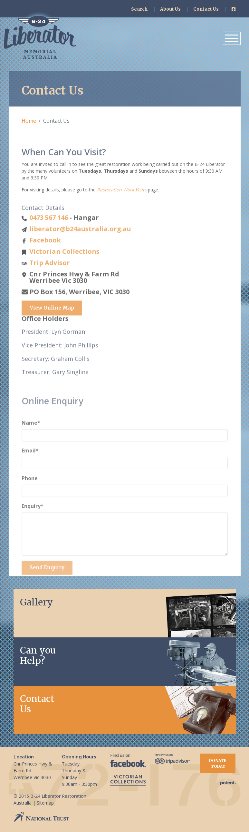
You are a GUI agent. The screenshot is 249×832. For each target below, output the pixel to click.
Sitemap (45, 803)
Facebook (45, 256)
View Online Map (52, 324)
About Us (170, 9)
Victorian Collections (64, 267)
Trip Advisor (49, 279)
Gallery (36, 602)
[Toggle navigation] (232, 38)
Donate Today (217, 763)
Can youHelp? (38, 655)
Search (139, 9)
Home (29, 120)
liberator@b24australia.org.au (80, 245)
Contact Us (206, 9)
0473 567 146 (48, 233)
